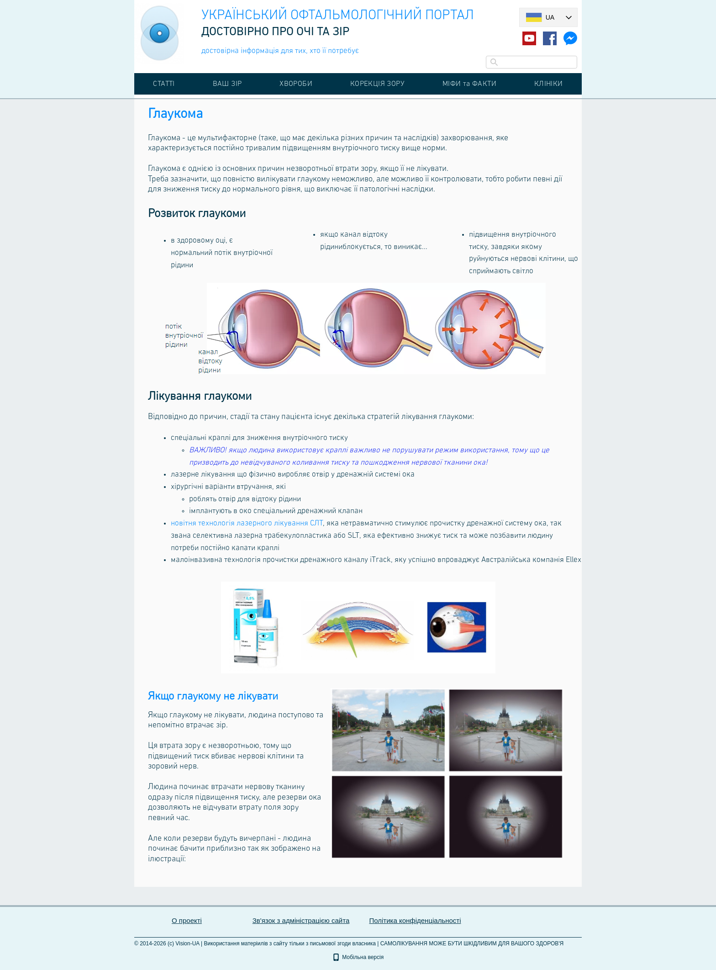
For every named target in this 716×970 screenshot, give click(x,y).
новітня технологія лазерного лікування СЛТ (247, 523)
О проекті (187, 920)
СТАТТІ (163, 83)
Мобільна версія (358, 957)
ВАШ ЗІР (227, 83)
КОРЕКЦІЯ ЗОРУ (377, 83)
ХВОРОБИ (295, 83)
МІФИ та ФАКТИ (469, 83)
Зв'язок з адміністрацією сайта (301, 920)
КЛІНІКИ (548, 83)
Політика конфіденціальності (415, 920)
